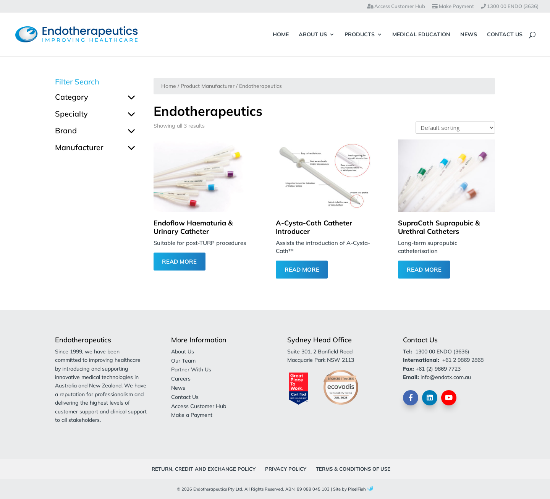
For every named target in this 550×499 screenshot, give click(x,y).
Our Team (183, 360)
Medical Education (421, 35)
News (468, 35)
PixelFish (360, 489)
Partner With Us (191, 369)
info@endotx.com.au (446, 377)
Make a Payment (191, 415)
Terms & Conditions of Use (353, 469)
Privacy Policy (285, 469)
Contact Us (504, 35)
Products (360, 35)
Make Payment (453, 6)
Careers (181, 378)
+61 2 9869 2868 (463, 359)
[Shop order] (455, 128)
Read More (179, 261)
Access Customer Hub (396, 6)
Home (281, 35)
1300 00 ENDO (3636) (510, 6)
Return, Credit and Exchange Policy (204, 469)
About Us (313, 35)
